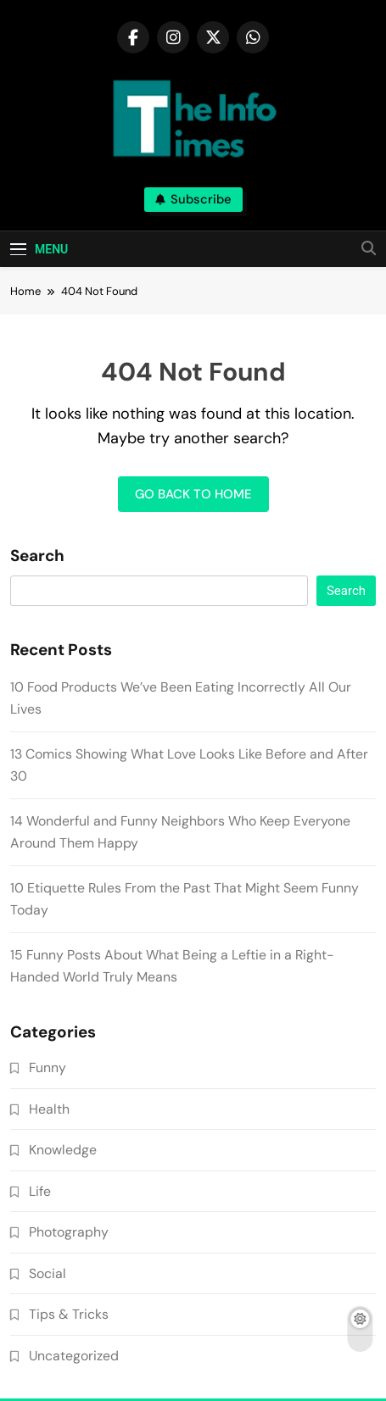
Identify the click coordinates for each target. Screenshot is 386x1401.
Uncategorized (74, 1356)
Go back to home (193, 494)
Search (37, 556)
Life (40, 1191)
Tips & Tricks (69, 1314)
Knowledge (63, 1150)
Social (47, 1273)
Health (49, 1109)
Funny (47, 1067)
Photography (69, 1232)
